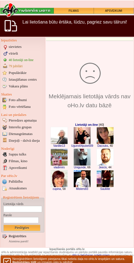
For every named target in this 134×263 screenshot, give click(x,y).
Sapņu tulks (17, 154)
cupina (57, 188)
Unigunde (80, 167)
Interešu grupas (20, 127)
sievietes (15, 47)
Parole (7, 215)
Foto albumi (18, 100)
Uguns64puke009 (82, 145)
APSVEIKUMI (113, 10)
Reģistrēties (17, 236)
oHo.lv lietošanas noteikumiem (91, 255)
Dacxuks (102, 145)
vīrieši (13, 53)
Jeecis (103, 167)
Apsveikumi (18, 168)
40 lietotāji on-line (21, 60)
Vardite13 (59, 145)
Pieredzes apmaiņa (23, 120)
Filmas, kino (18, 161)
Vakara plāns (18, 86)
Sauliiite (105, 188)
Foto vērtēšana (20, 106)
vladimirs (59, 167)
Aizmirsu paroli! (19, 241)
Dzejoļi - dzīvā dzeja (24, 140)
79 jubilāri (16, 66)
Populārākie (18, 73)
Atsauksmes (18, 188)
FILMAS (74, 10)
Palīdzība (16, 181)
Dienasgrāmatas (21, 134)
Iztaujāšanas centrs (23, 79)
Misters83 (82, 188)
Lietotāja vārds (13, 204)
